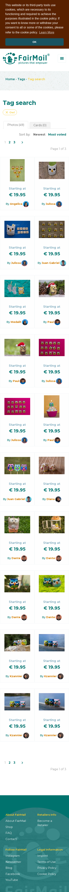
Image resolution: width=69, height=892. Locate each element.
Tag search (36, 79)
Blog (9, 867)
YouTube (12, 879)
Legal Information (50, 849)
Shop (9, 826)
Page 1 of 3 (58, 148)
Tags (21, 79)
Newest (39, 134)
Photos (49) (15, 124)
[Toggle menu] (62, 58)
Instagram (13, 855)
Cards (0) (40, 125)
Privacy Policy (46, 867)
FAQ (9, 832)
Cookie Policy (46, 873)
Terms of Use (46, 861)
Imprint (42, 855)
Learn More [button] (46, 32)
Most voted (57, 134)
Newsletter (13, 861)
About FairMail (16, 820)
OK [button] (35, 41)
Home (10, 79)
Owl (10, 112)
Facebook (13, 873)
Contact (11, 838)
